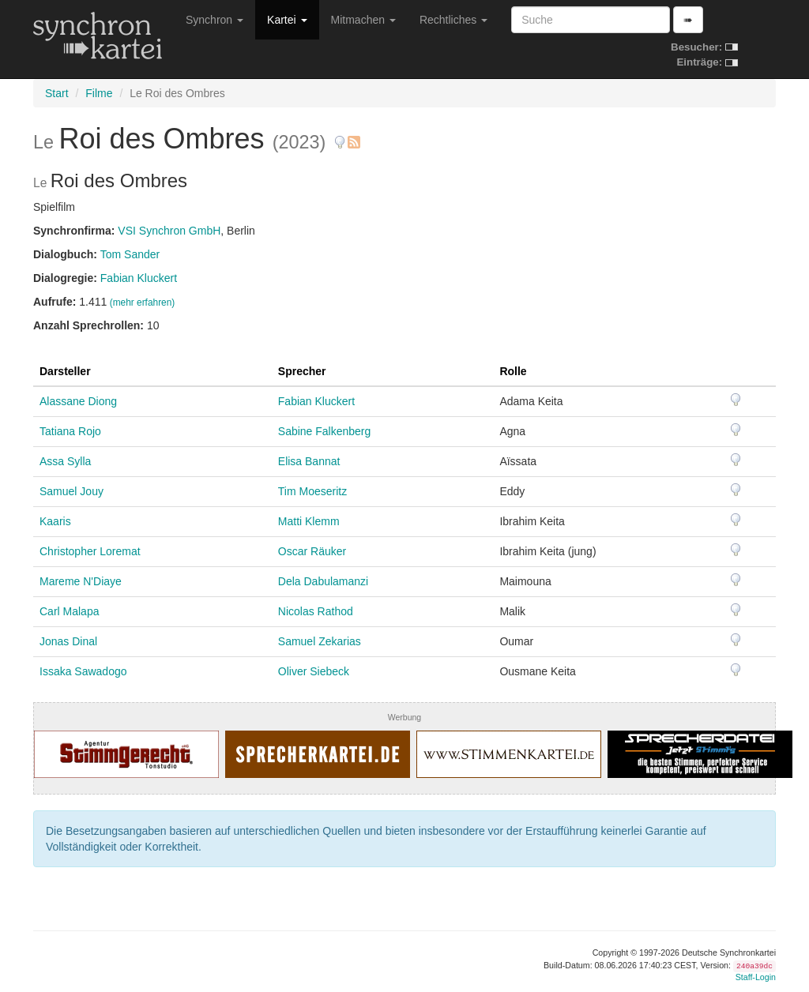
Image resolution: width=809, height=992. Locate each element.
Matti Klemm (309, 521)
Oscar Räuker (312, 551)
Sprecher (302, 371)
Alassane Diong (78, 401)
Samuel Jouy (71, 491)
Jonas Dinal (68, 641)
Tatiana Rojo (70, 431)
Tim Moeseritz (312, 491)
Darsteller (65, 371)
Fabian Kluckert (138, 278)
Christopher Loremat (90, 551)
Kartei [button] (287, 19)
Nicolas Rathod (315, 611)
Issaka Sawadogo (83, 671)
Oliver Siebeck (313, 671)
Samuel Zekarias (319, 641)
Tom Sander (130, 254)
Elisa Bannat (309, 461)
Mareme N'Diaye (81, 581)
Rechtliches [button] (453, 19)
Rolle (512, 371)
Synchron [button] (214, 19)
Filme (98, 93)
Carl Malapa (69, 611)
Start (57, 93)
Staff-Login (756, 977)
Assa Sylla (65, 461)
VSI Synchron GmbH (169, 230)
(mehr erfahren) (142, 302)
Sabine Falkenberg (324, 431)
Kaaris (55, 521)
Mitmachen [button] (363, 19)
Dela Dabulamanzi (323, 581)
